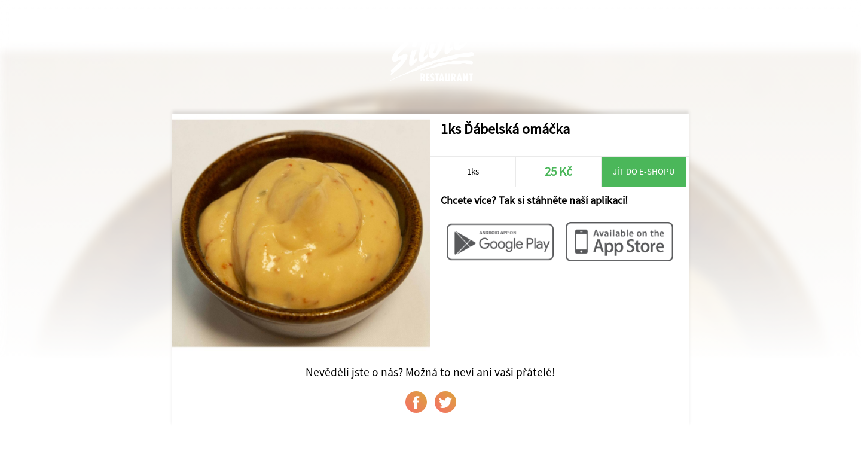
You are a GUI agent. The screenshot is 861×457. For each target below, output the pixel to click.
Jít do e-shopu (644, 171)
